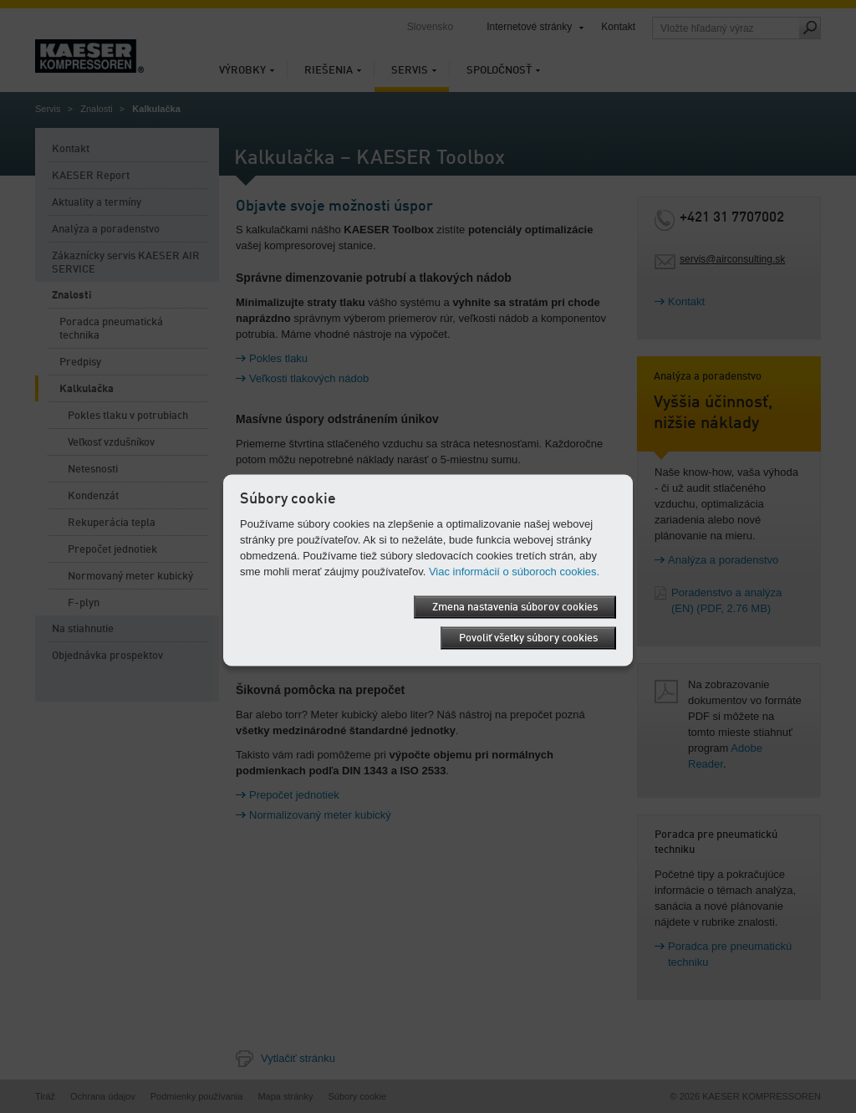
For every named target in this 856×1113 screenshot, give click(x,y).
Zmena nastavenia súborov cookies (515, 606)
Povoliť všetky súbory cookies (528, 637)
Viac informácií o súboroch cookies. (514, 570)
